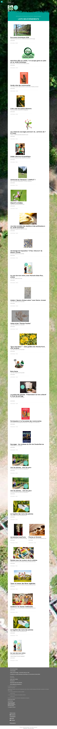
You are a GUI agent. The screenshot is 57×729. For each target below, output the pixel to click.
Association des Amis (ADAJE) (16, 682)
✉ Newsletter (13, 723)
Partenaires (12, 677)
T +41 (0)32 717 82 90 (11, 707)
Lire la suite (12, 40)
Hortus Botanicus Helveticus (16, 684)
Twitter (12, 718)
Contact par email (11, 699)
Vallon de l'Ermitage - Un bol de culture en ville (19, 672)
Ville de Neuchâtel (14, 669)
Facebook (12, 714)
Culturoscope (12, 670)
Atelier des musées (14, 679)
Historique (12, 676)
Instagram (12, 716)
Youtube (12, 720)
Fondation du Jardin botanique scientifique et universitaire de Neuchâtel (25, 674)
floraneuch (12, 680)
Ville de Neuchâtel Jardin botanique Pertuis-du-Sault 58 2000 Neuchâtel (11, 704)
